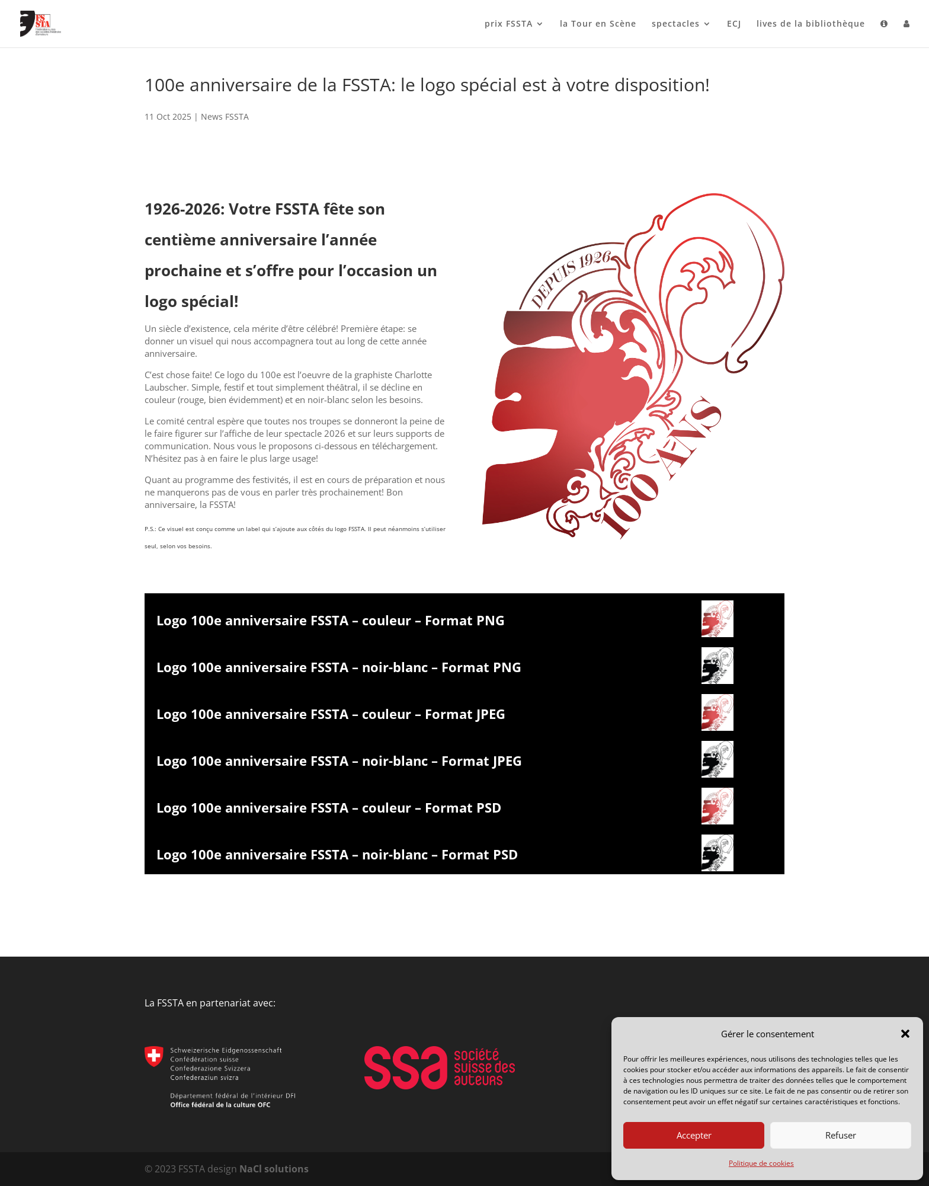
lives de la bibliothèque (811, 24)
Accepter (694, 1135)
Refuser (840, 1135)
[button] (905, 1034)
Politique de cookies (761, 1163)
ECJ (734, 24)
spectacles (676, 24)
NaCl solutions (274, 1168)
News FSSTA (225, 116)
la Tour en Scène (598, 24)
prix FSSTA (509, 24)
